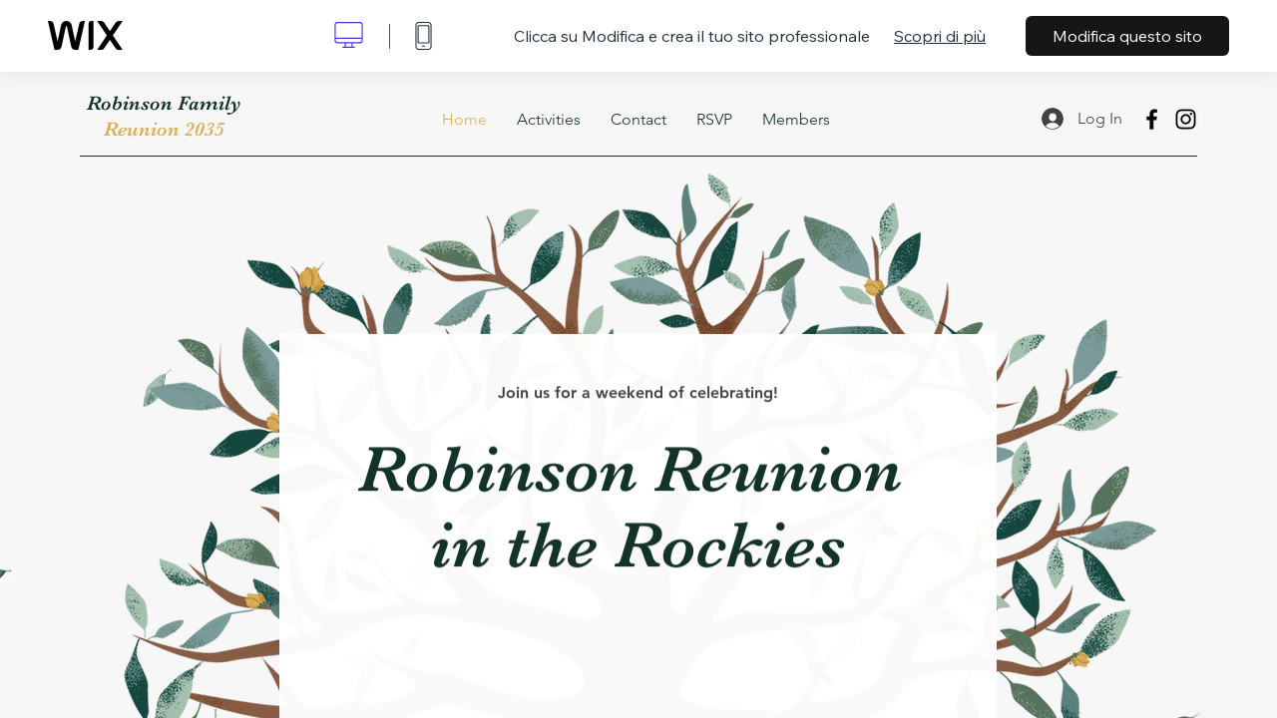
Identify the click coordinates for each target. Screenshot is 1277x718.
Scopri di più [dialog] (940, 36)
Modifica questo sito (1127, 36)
